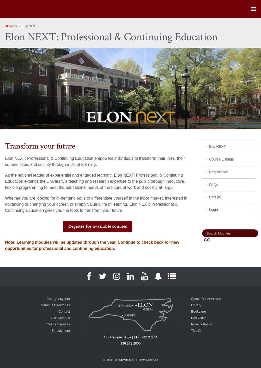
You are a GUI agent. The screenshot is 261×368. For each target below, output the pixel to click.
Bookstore (198, 311)
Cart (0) (215, 197)
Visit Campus (60, 318)
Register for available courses (97, 226)
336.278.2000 (130, 343)
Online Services (58, 324)
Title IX (196, 331)
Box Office (198, 318)
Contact (64, 311)
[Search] (230, 233)
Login (213, 209)
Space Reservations (206, 299)
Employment (60, 331)
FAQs (213, 185)
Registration (218, 172)
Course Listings (221, 159)
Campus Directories (55, 305)
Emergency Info (58, 299)
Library (196, 305)
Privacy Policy (201, 324)
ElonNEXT (217, 146)
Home (13, 26)
